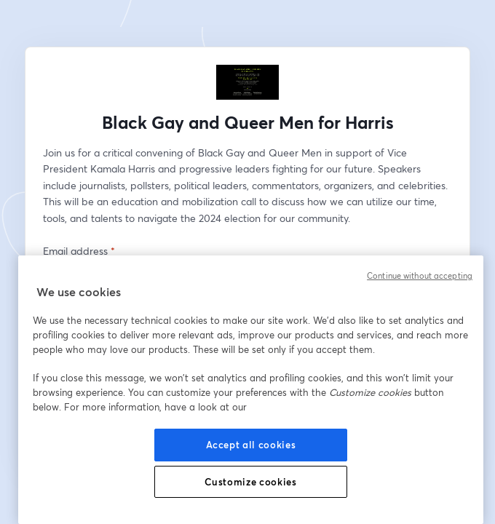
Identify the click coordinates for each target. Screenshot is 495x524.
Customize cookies (250, 481)
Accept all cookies (251, 444)
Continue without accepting (419, 276)
